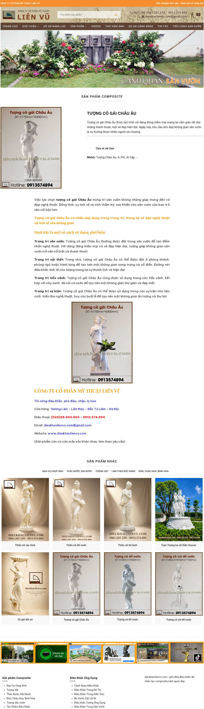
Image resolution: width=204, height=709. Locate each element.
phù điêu (70, 401)
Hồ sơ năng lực (55, 26)
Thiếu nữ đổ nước (76, 545)
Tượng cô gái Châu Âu (76, 619)
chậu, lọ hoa (86, 401)
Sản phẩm (78, 26)
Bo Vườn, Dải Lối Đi (85, 698)
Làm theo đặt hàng (123, 471)
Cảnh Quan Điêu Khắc (86, 685)
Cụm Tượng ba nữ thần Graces (178, 545)
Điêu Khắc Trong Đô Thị (87, 689)
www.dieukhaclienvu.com (67, 433)
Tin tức (163, 26)
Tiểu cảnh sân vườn (187, 26)
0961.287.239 (155, 12)
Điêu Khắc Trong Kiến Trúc (89, 694)
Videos (96, 26)
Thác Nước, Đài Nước (79, 471)
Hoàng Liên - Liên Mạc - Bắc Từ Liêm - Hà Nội (85, 409)
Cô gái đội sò (25, 619)
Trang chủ (10, 26)
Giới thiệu (30, 26)
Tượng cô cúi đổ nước (178, 619)
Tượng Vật (101, 471)
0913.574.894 (177, 12)
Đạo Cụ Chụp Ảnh (52, 471)
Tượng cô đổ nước (127, 619)
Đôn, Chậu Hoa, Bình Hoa (154, 471)
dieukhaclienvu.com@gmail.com (166, 16)
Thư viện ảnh (114, 26)
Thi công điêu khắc (48, 401)
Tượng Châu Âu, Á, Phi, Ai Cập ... (117, 157)
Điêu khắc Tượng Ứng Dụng (89, 702)
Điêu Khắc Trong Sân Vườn (89, 706)
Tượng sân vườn (16, 702)
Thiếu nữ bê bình (127, 545)
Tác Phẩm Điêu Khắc (18, 706)
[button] (198, 48)
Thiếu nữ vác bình (25, 545)
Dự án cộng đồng (141, 26)
